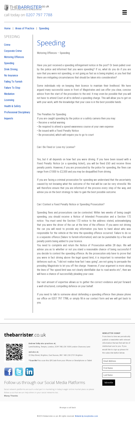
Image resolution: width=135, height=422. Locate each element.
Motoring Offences (14, 57)
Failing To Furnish (13, 81)
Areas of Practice (24, 28)
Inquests (8, 118)
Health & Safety (12, 106)
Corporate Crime (13, 51)
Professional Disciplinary (17, 112)
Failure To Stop (12, 87)
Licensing (9, 100)
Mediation (9, 93)
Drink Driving (11, 69)
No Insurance (11, 75)
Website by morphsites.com (86, 416)
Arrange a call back (68, 407)
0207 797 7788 (39, 14)
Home (7, 28)
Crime (7, 44)
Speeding (44, 28)
